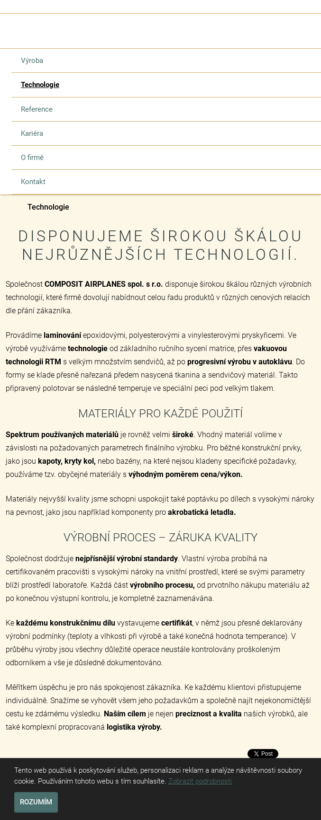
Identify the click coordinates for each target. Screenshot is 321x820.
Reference (37, 109)
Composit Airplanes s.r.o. (10, 207)
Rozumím (36, 802)
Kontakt (33, 181)
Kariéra (32, 133)
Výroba (32, 60)
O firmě (32, 157)
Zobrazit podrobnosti (200, 781)
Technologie (40, 84)
